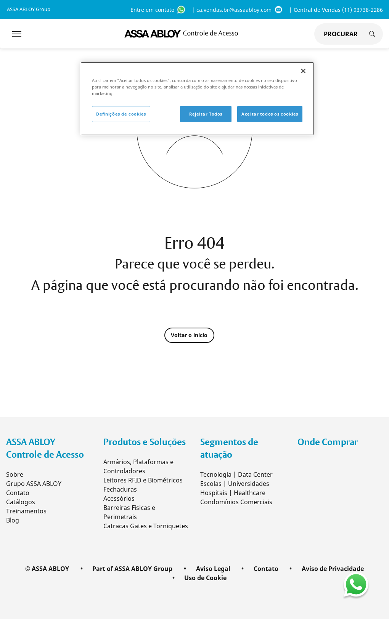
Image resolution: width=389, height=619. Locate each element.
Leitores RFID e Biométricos (143, 480)
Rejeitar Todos (205, 114)
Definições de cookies (121, 114)
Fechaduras (120, 489)
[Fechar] (303, 71)
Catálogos (20, 502)
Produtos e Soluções (144, 441)
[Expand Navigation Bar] (16, 34)
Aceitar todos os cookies (269, 114)
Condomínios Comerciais (236, 502)
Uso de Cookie (205, 578)
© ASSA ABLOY (47, 568)
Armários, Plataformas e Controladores (138, 466)
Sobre (14, 474)
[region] (197, 98)
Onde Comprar (327, 441)
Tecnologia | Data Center (236, 474)
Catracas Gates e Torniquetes (145, 526)
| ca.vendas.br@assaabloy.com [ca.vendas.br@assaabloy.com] (237, 9)
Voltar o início (191, 335)
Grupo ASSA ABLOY (33, 483)
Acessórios (119, 498)
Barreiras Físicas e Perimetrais (129, 512)
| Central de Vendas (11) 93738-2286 (336, 9)
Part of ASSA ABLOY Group (132, 568)
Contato (17, 493)
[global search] (339, 34)
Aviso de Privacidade (333, 568)
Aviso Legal (213, 568)
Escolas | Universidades (234, 483)
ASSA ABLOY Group (28, 9)
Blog (12, 520)
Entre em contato (158, 9)
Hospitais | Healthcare (232, 493)
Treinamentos (26, 511)
